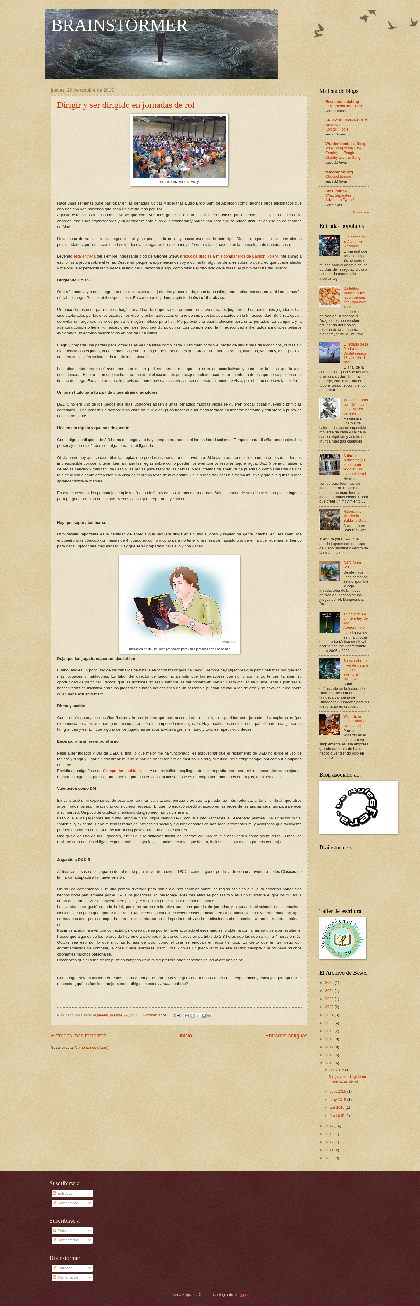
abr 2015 (337, 1107)
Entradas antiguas (286, 1036)
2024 (330, 990)
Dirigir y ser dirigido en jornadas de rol (126, 105)
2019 (330, 1031)
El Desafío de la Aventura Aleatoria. (354, 241)
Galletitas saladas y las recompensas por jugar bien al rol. (354, 297)
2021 (330, 1015)
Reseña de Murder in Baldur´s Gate (354, 516)
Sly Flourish (336, 191)
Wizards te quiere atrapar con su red (355, 721)
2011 (330, 1150)
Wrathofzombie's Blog (345, 144)
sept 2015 (338, 1091)
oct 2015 (337, 1070)
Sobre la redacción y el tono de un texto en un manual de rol (354, 465)
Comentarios (66, 1203)
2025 (330, 982)
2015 (330, 1063)
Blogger (240, 1294)
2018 (330, 1039)
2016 (330, 1055)
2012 (330, 1142)
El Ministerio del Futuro (344, 106)
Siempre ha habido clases (126, 771)
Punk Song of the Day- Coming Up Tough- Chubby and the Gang (343, 153)
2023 (330, 999)
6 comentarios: (156, 1015)
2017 (330, 1047)
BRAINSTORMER (119, 25)
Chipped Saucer (338, 177)
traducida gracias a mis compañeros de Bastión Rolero (229, 256)
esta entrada (85, 256)
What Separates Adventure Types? (340, 197)
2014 (330, 1126)
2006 (330, 1158)
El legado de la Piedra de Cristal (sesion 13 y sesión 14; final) (356, 353)
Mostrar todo (361, 212)
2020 (330, 1023)
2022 (330, 1006)
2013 (330, 1134)
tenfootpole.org (339, 172)
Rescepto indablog (342, 101)
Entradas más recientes (78, 1036)
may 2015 (338, 1099)
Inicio (186, 1036)
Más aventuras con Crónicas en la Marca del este (355, 406)
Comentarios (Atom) (91, 1047)
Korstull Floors (337, 129)
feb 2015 (337, 1115)
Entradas (62, 1193)
